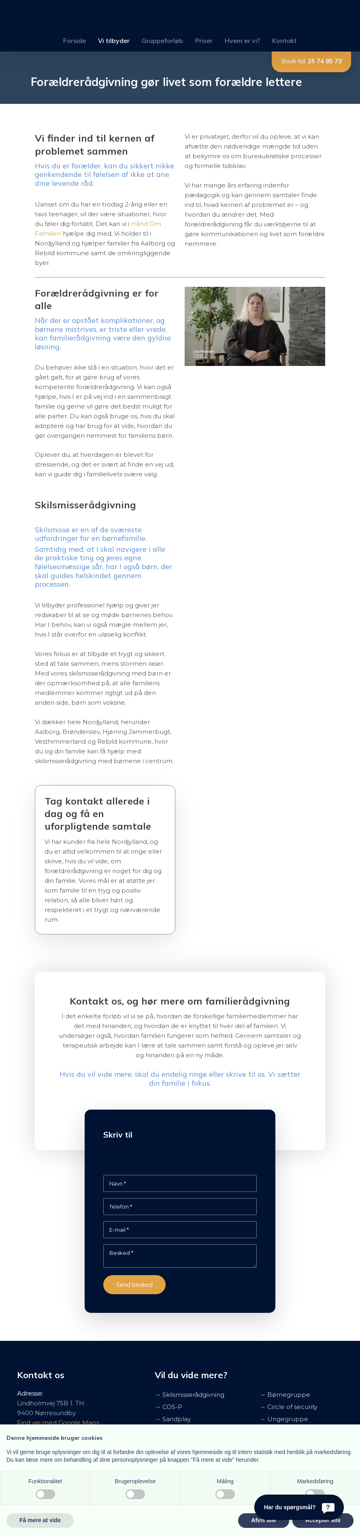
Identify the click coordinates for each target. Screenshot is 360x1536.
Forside (74, 41)
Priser (204, 41)
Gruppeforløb (162, 41)
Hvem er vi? (242, 41)
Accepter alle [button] (323, 1520)
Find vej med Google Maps (58, 1422)
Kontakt (284, 41)
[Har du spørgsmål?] (299, 1507)
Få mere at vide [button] (40, 1520)
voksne (114, 702)
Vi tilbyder (114, 41)
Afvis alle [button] (263, 1520)
